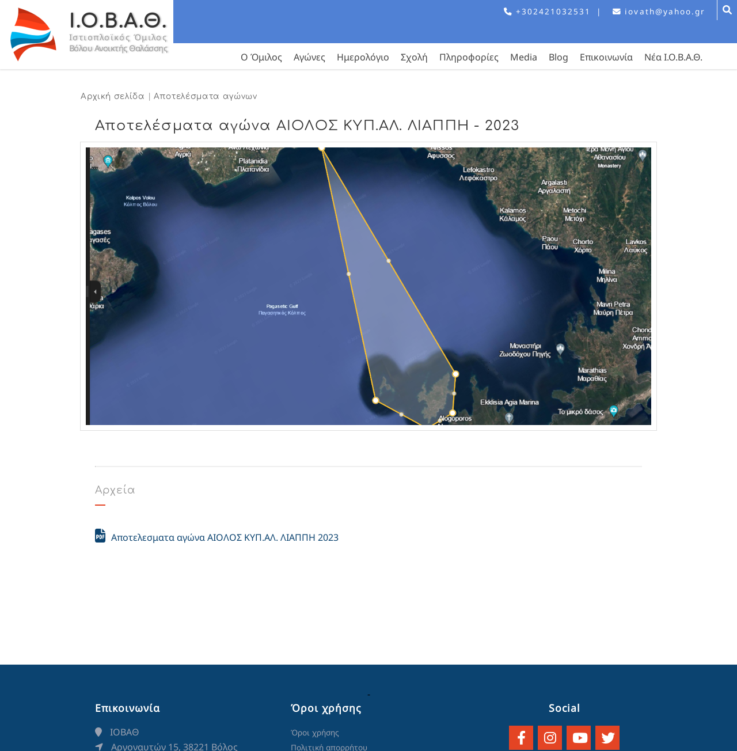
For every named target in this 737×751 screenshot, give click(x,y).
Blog (558, 57)
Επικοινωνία (606, 57)
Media (523, 57)
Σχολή (414, 57)
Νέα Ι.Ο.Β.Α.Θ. (673, 57)
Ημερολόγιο (363, 57)
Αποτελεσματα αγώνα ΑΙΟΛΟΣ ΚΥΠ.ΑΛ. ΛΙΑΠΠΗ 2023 (217, 536)
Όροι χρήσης (315, 732)
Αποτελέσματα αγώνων (205, 96)
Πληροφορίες (469, 57)
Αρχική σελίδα (113, 96)
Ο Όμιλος (261, 57)
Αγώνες (309, 57)
